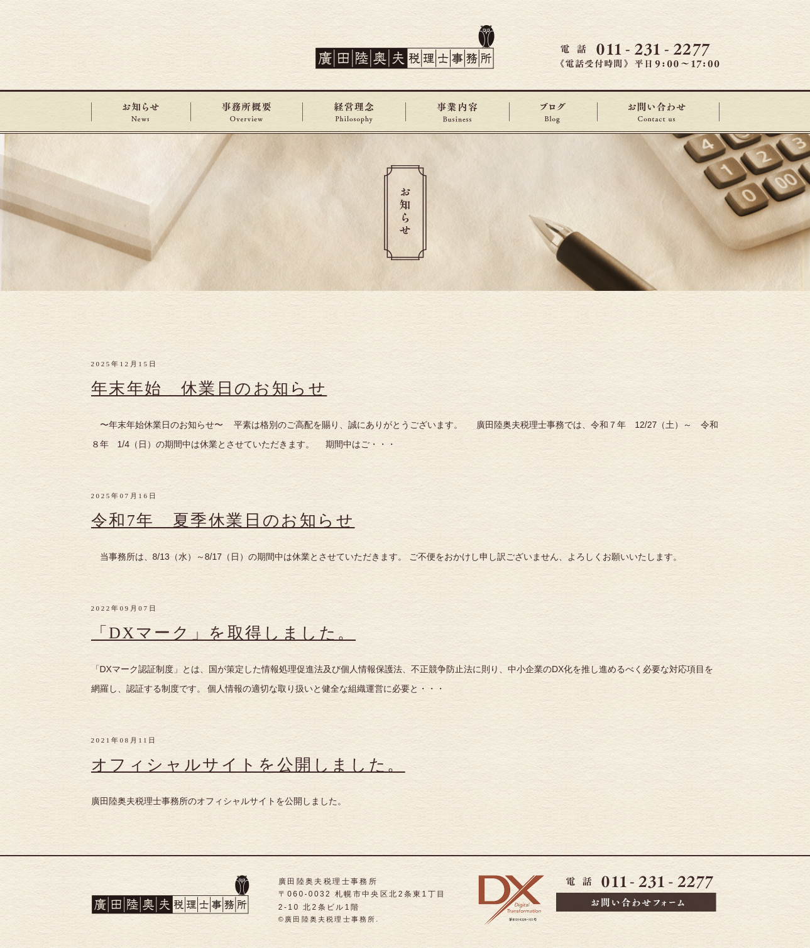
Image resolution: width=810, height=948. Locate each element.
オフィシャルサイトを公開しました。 (248, 765)
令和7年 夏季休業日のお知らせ (223, 520)
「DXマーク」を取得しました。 (223, 633)
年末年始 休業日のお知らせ (209, 388)
